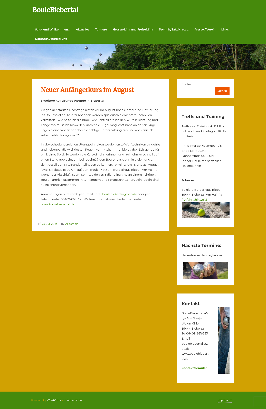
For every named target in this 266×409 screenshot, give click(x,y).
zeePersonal (74, 400)
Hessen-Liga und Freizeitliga (133, 29)
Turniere (101, 29)
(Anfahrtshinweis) (194, 199)
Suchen (187, 84)
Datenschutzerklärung (51, 38)
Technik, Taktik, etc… (174, 29)
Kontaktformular (194, 368)
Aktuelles (82, 29)
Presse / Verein (205, 29)
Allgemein (71, 223)
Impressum (225, 400)
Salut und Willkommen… (52, 29)
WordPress (54, 400)
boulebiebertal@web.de (119, 194)
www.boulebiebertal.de (57, 204)
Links (225, 29)
